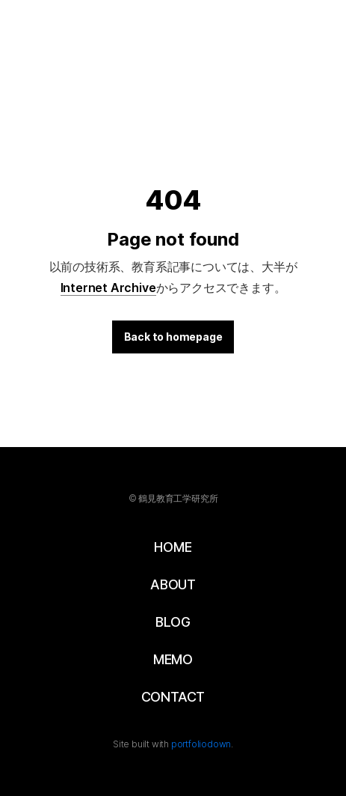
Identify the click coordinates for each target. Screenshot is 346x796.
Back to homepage (173, 336)
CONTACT (173, 697)
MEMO (173, 659)
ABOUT (173, 584)
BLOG (172, 622)
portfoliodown (201, 744)
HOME (172, 547)
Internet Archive (108, 287)
